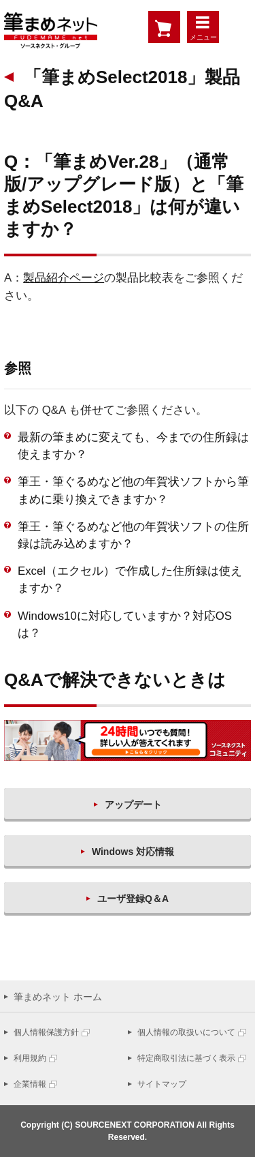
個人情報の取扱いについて (186, 1032)
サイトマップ (161, 1084)
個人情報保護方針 (46, 1032)
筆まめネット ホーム (58, 996)
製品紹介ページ (63, 277)
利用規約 (30, 1058)
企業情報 (30, 1084)
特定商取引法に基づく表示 (186, 1058)
